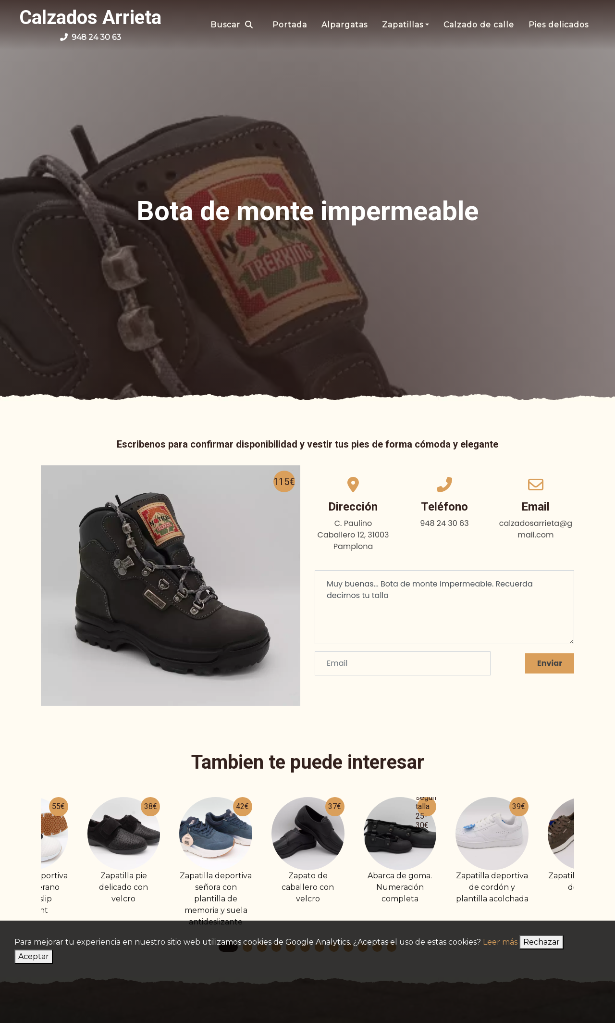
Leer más (500, 942)
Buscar (231, 24)
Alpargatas (344, 24)
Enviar (549, 663)
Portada (289, 24)
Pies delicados (559, 24)
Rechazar (541, 942)
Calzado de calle (478, 24)
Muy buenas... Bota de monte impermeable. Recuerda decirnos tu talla (444, 607)
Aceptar (33, 956)
